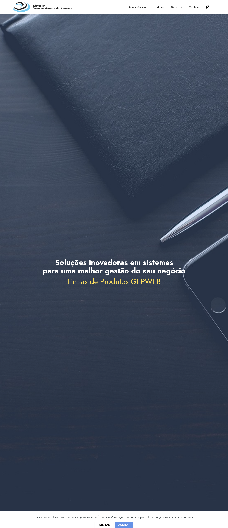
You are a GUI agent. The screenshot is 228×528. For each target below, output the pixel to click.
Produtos (158, 7)
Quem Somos (137, 7)
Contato (194, 7)
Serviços (176, 7)
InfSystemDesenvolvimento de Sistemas (52, 7)
